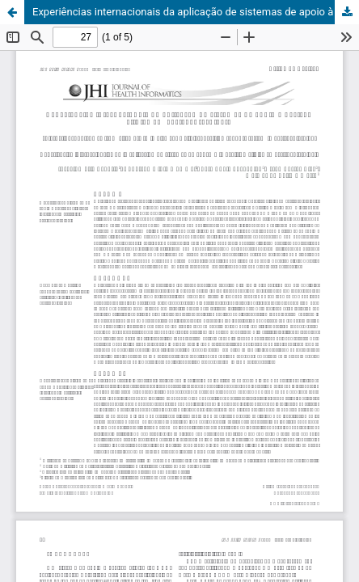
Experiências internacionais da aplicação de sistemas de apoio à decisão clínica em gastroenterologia (195, 12)
